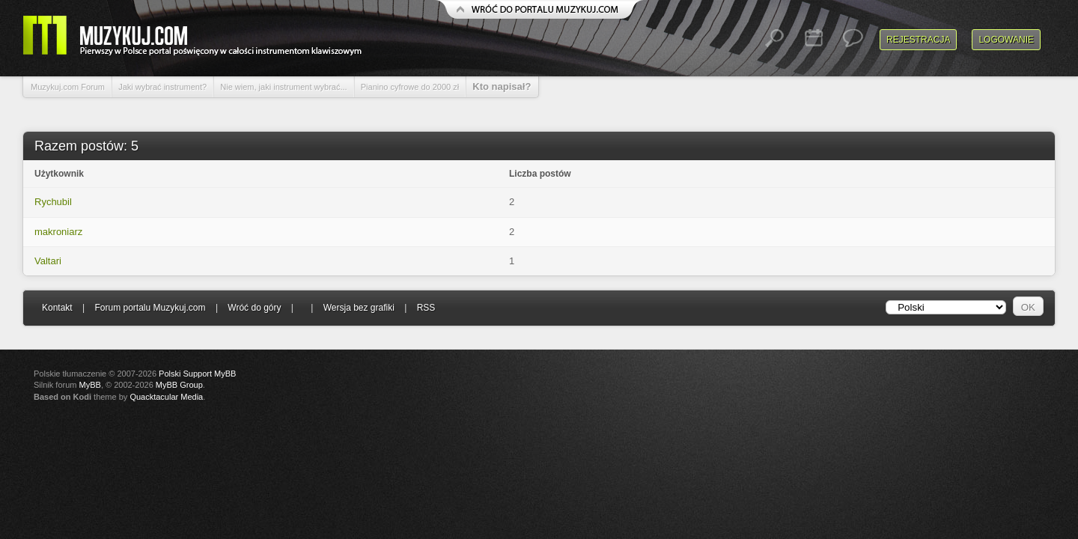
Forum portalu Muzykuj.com (150, 307)
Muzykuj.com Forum (68, 86)
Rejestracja (918, 39)
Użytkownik (59, 173)
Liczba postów (540, 173)
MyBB (90, 384)
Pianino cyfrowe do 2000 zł (410, 86)
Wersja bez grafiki (359, 307)
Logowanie (1006, 39)
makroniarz (58, 231)
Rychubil (53, 201)
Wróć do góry (254, 307)
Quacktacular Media (166, 396)
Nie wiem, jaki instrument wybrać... (283, 86)
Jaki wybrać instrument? (162, 86)
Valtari (47, 261)
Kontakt (57, 307)
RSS (426, 307)
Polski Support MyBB (197, 373)
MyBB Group (179, 384)
